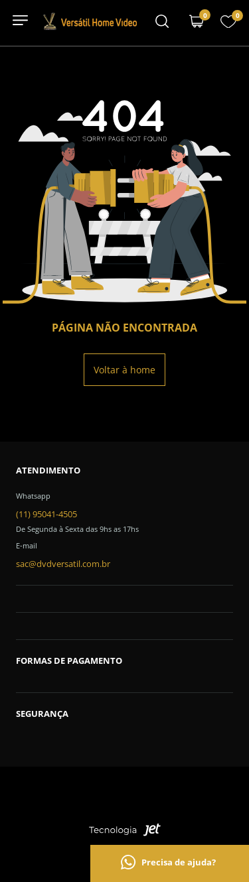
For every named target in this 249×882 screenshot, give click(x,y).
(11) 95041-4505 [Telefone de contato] (46, 514)
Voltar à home (124, 369)
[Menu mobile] (162, 22)
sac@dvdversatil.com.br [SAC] (63, 564)
